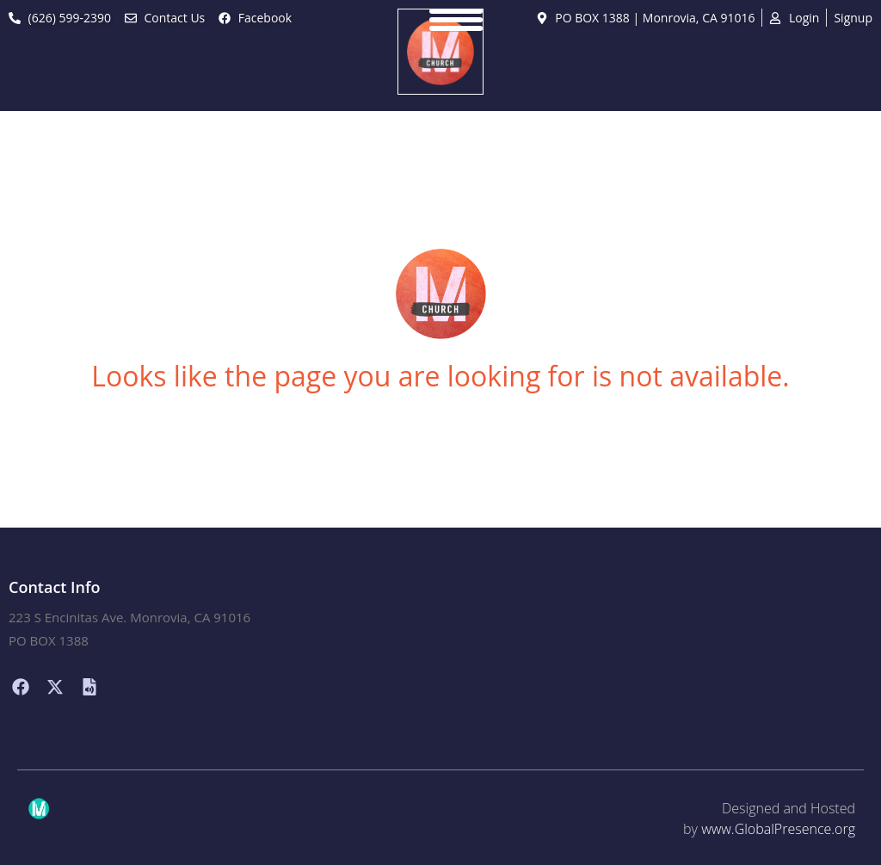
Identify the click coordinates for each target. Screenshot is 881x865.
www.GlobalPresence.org (778, 828)
